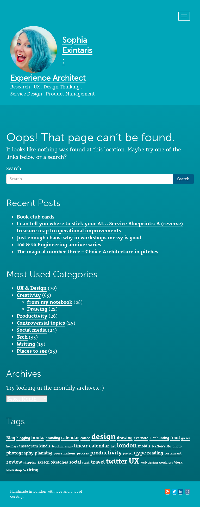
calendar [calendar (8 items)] (70, 437)
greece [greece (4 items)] (185, 438)
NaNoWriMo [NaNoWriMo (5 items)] (161, 446)
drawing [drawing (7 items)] (125, 437)
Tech (22, 337)
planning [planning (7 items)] (43, 453)
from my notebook (49, 302)
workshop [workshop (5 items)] (14, 470)
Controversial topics (41, 323)
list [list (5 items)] (113, 446)
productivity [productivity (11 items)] (106, 453)
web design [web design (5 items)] (149, 462)
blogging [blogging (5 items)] (23, 438)
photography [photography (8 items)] (20, 452)
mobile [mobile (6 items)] (144, 446)
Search (13, 168)
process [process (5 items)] (83, 453)
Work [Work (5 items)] (178, 462)
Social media (32, 330)
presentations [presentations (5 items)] (65, 453)
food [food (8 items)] (175, 437)
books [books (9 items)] (37, 437)
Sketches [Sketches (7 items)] (59, 462)
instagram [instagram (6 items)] (28, 446)
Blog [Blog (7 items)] (10, 437)
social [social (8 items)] (75, 462)
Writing (26, 344)
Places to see (32, 351)
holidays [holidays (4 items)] (12, 446)
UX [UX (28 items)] (134, 461)
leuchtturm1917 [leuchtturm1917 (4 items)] (62, 446)
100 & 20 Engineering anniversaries (59, 244)
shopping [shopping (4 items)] (29, 462)
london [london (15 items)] (127, 445)
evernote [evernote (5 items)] (141, 438)
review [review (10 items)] (14, 462)
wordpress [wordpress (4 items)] (166, 462)
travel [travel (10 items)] (98, 462)
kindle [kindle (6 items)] (45, 446)
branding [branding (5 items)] (53, 438)
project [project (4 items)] (128, 453)
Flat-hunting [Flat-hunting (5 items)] (159, 438)
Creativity (29, 295)
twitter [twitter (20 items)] (116, 461)
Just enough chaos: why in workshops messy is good (79, 237)
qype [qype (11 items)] (140, 453)
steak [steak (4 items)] (86, 462)
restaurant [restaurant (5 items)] (173, 453)
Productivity (32, 316)
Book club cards (35, 217)
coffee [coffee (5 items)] (85, 438)
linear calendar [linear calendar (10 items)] (91, 445)
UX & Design (32, 288)
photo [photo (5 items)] (177, 446)
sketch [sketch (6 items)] (43, 462)
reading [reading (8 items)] (155, 452)
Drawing (37, 309)
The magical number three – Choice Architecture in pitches (87, 251)
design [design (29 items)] (103, 436)
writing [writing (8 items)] (31, 469)
